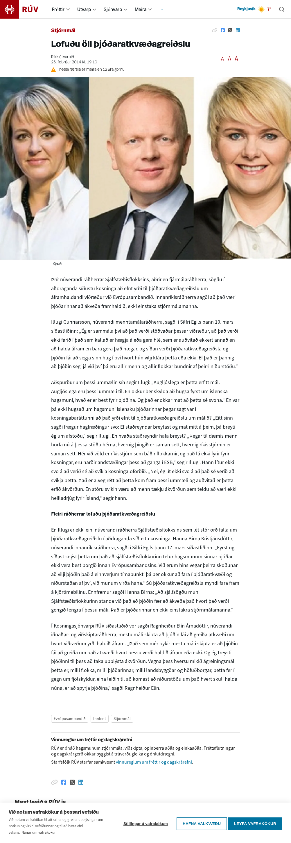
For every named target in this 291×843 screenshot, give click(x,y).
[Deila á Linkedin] (238, 30)
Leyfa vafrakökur (255, 823)
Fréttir (58, 9)
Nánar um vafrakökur (38, 832)
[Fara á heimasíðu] (24, 9)
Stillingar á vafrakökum (144, 823)
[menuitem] (68, 9)
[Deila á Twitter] (230, 30)
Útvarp (84, 9)
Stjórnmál (63, 31)
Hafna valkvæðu (200, 823)
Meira (140, 9)
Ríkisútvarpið (62, 57)
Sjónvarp (113, 9)
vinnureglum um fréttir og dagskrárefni (154, 762)
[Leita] (281, 9)
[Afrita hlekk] (214, 30)
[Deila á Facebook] (223, 30)
